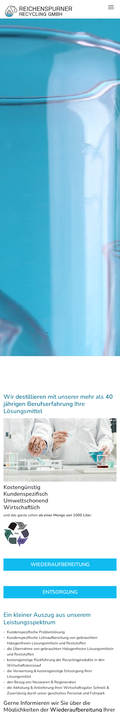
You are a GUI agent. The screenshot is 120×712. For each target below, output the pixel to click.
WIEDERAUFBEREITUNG (60, 564)
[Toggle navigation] (110, 6)
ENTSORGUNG (60, 592)
